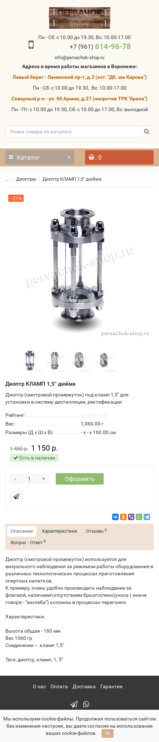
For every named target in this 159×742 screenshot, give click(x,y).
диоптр (26, 659)
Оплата (59, 686)
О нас (39, 686)
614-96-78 (100, 46)
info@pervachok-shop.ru (79, 57)
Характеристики (59, 531)
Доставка (84, 686)
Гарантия (111, 686)
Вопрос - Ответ (28, 542)
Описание (22, 531)
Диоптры (26, 179)
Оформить (80, 478)
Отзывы (96, 531)
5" (61, 659)
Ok (107, 733)
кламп (43, 659)
